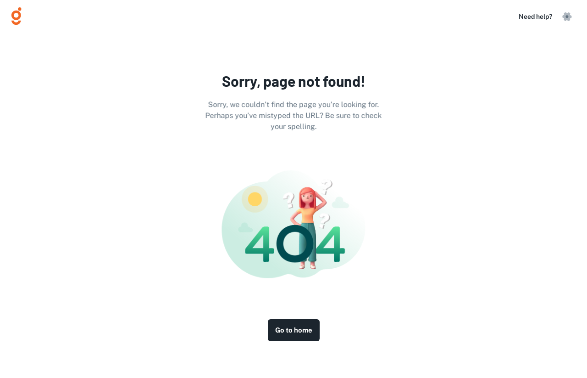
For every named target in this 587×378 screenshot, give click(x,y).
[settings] (567, 16)
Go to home (294, 330)
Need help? (535, 16)
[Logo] (20, 16)
